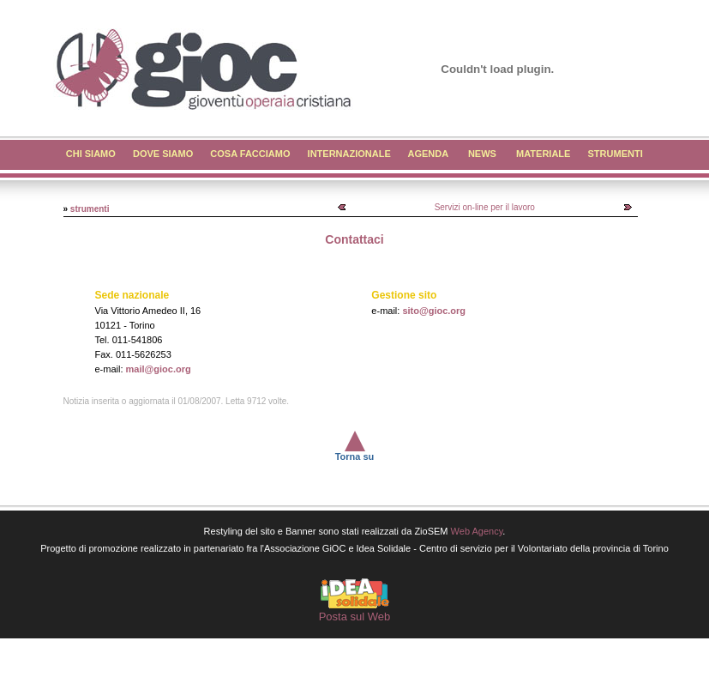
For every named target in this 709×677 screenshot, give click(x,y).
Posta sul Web (355, 616)
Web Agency (477, 531)
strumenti (90, 209)
